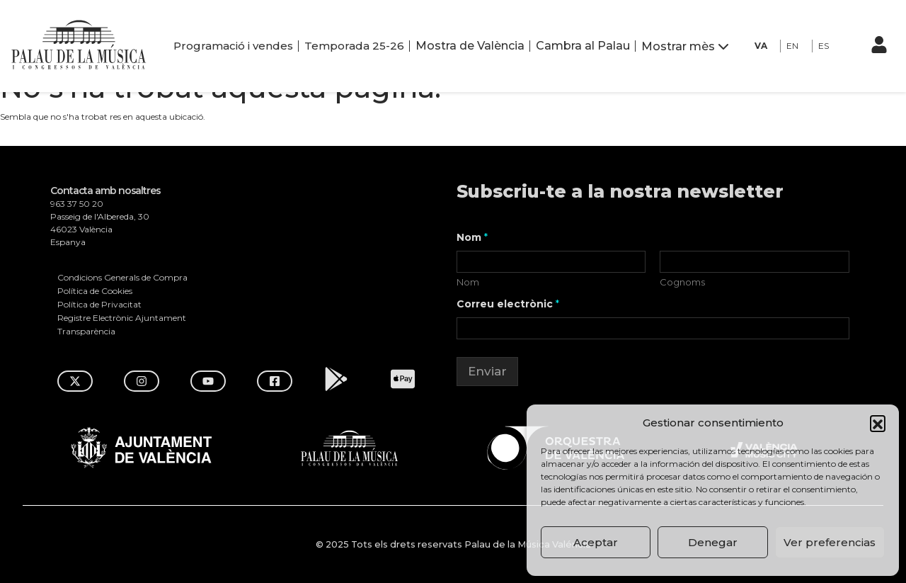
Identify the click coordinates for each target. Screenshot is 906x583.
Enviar (487, 371)
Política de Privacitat (99, 304)
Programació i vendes (233, 45)
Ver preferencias (830, 542)
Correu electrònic (508, 304)
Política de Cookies (94, 290)
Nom (468, 282)
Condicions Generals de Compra (122, 277)
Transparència (86, 331)
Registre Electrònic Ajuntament (121, 317)
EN (792, 45)
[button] (878, 423)
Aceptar (595, 542)
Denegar (713, 542)
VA (761, 45)
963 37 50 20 (76, 203)
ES (823, 45)
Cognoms (683, 282)
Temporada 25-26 (354, 45)
